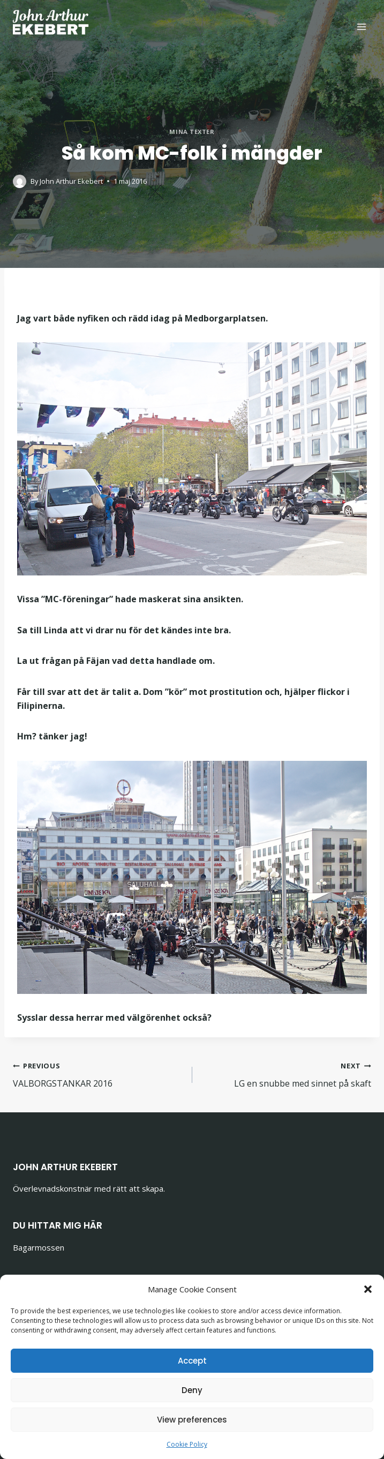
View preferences (192, 1419)
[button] (368, 1289)
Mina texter (191, 132)
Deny (192, 1390)
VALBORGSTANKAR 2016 (98, 1074)
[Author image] (19, 181)
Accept (192, 1360)
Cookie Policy (187, 1444)
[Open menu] (361, 26)
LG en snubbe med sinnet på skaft (286, 1074)
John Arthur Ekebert (71, 181)
